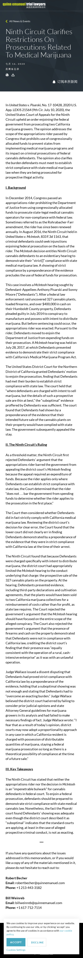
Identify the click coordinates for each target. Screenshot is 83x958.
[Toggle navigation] (77, 5)
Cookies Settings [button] (15, 949)
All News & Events (19, 21)
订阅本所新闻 (65, 81)
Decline (37, 942)
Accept (16, 942)
